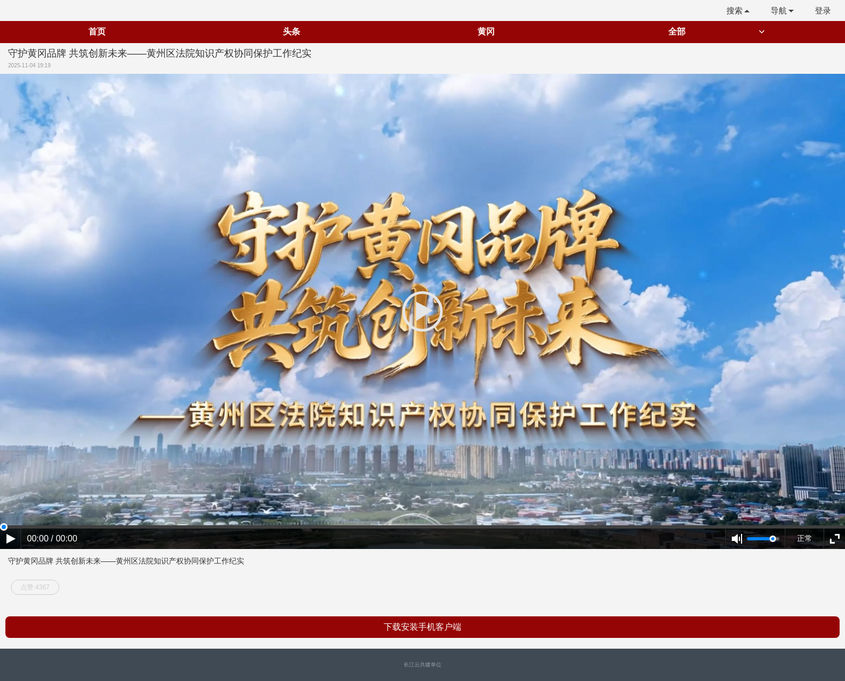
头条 (291, 31)
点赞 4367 (35, 587)
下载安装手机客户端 (422, 626)
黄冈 (486, 31)
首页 (97, 31)
